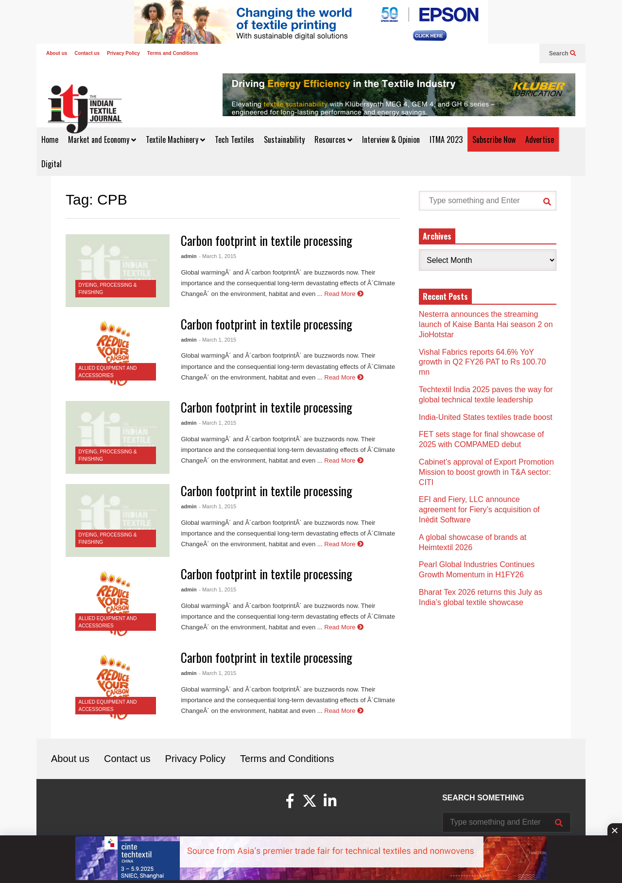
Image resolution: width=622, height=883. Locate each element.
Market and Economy (102, 139)
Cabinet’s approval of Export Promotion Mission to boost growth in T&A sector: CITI (486, 472)
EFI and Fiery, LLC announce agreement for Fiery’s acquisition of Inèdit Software (479, 509)
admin (188, 256)
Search (562, 53)
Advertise (539, 139)
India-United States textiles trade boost (486, 417)
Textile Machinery (175, 139)
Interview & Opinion (391, 139)
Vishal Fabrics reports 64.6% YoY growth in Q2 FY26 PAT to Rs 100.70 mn (482, 362)
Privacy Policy (123, 53)
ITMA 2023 (446, 139)
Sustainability (284, 139)
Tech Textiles (234, 139)
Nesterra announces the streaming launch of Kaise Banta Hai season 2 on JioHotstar (486, 324)
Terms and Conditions (172, 53)
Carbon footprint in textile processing (266, 240)
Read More (343, 293)
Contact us (87, 53)
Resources (333, 139)
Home (49, 139)
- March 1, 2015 (217, 256)
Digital (51, 164)
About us (56, 53)
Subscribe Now (494, 139)
